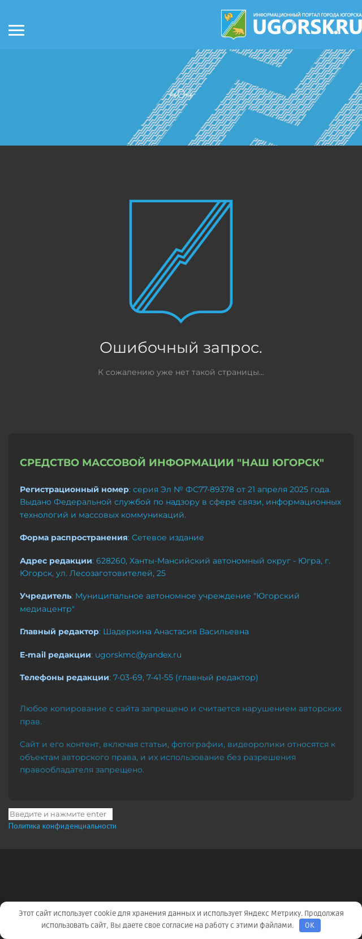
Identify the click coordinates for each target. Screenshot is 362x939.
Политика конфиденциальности (62, 826)
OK (309, 925)
